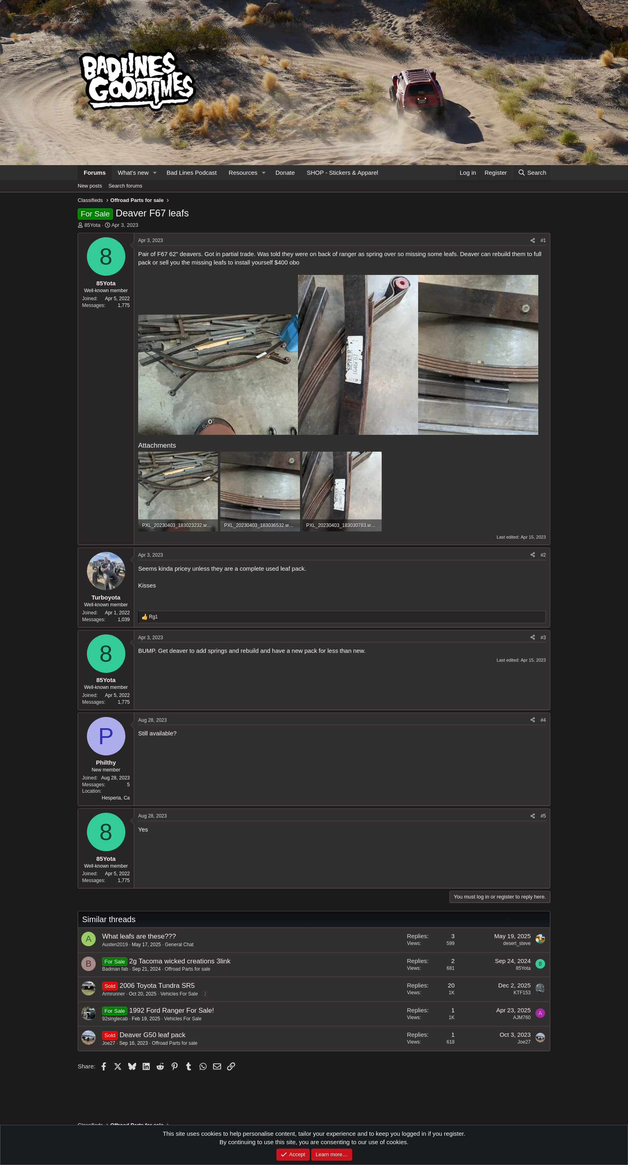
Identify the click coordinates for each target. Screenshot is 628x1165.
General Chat (179, 944)
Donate (285, 172)
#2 (543, 555)
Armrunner (113, 994)
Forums (95, 172)
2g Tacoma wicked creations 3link (180, 961)
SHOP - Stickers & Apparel (342, 172)
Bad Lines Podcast (192, 172)
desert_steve (517, 943)
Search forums (126, 186)
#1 (543, 240)
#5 (543, 816)
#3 (543, 637)
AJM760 (522, 1017)
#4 (543, 720)
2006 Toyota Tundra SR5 (157, 985)
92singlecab (115, 1019)
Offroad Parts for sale (187, 969)
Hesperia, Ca (116, 798)
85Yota (93, 225)
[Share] (532, 240)
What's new (133, 172)
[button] (155, 172)
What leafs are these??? (139, 936)
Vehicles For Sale (178, 994)
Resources (243, 172)
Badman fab (115, 969)
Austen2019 (115, 944)
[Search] (532, 172)
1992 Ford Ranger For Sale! (171, 1010)
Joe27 (108, 1043)
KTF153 (522, 992)
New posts (90, 186)
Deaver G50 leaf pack (152, 1035)
